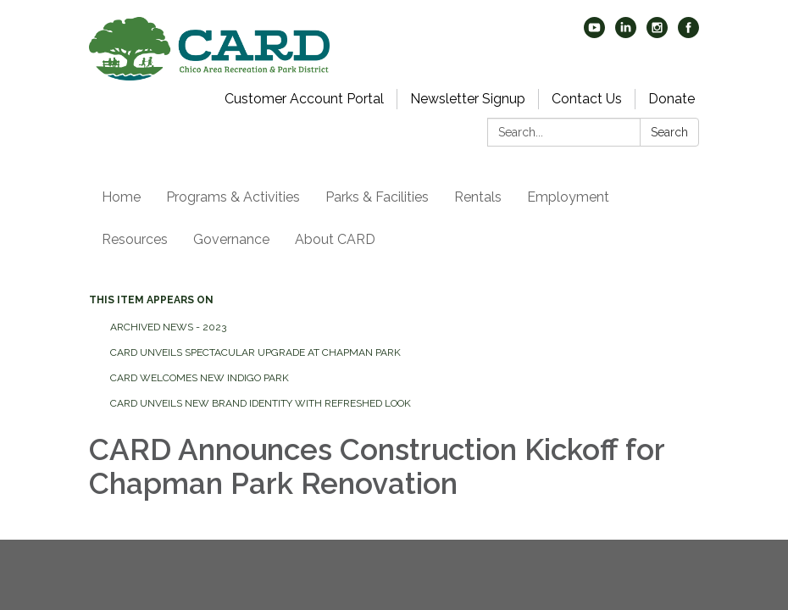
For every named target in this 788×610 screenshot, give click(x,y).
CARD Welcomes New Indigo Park (199, 378)
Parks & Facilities (377, 197)
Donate (671, 99)
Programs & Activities (233, 197)
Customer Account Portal (304, 99)
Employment (568, 197)
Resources (135, 239)
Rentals (478, 197)
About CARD (335, 239)
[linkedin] (625, 33)
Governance (231, 239)
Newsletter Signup (467, 99)
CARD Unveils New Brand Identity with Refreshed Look (260, 403)
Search (669, 132)
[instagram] (657, 33)
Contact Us (587, 99)
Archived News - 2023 (168, 327)
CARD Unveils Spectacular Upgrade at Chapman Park (255, 352)
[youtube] (594, 33)
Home (121, 197)
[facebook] (688, 33)
